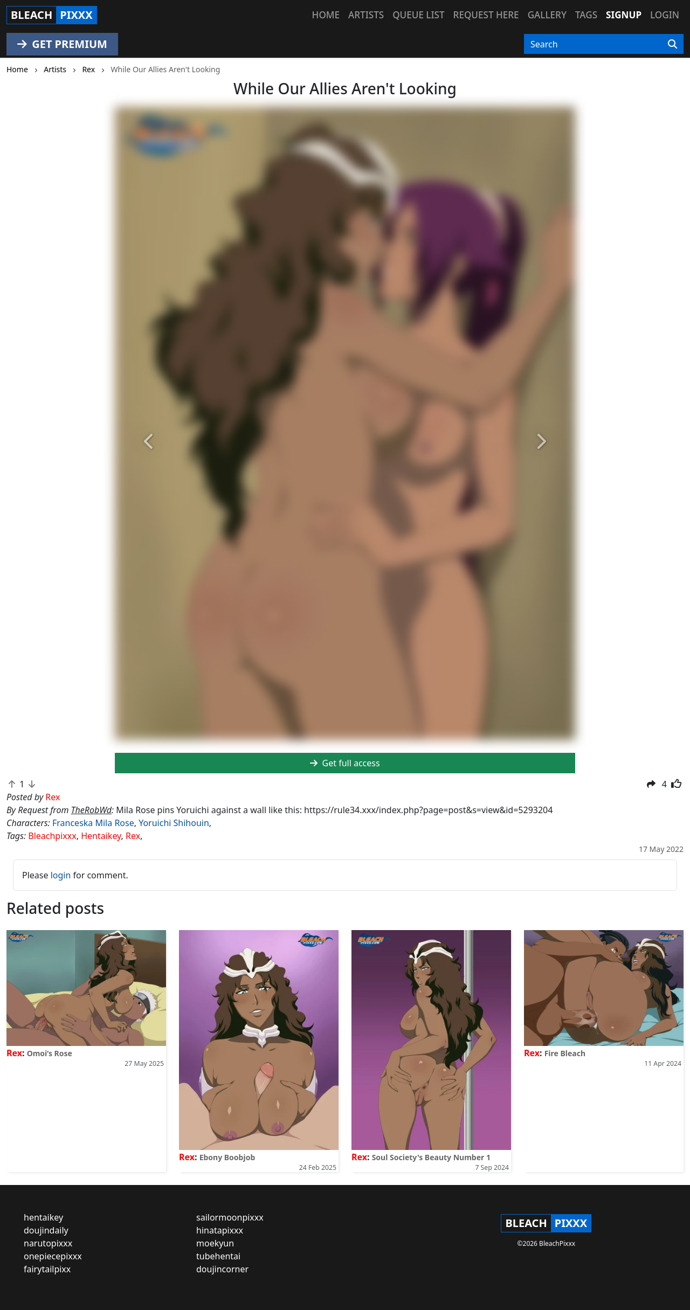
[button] (149, 442)
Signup (623, 15)
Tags (586, 15)
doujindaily (46, 1230)
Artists (366, 15)
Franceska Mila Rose (93, 823)
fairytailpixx (47, 1269)
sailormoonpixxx (230, 1217)
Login (664, 15)
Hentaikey (101, 836)
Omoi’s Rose (49, 1053)
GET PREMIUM (62, 44)
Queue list (418, 15)
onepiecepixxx (53, 1256)
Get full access (345, 763)
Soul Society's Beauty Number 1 (431, 1157)
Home (326, 15)
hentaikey (43, 1217)
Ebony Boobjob (227, 1157)
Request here (486, 15)
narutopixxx (48, 1243)
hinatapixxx (219, 1230)
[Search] (672, 44)
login (61, 875)
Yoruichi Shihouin (174, 823)
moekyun (215, 1243)
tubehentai (218, 1256)
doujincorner (222, 1269)
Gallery (547, 15)
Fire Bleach (564, 1053)
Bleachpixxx (52, 836)
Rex (133, 836)
